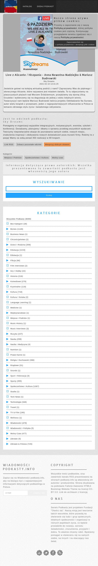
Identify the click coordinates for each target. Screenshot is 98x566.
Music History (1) (18, 323)
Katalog (27, 6)
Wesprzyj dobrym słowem (57, 144)
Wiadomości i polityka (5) (22, 428)
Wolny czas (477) (18, 433)
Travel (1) (14, 407)
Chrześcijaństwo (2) (19, 239)
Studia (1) (15, 392)
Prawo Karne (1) (17, 355)
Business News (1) (19, 234)
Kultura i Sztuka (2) (19, 297)
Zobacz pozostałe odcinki (29, 144)
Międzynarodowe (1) (19, 313)
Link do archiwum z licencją (73, 492)
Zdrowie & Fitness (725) (21, 444)
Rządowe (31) (16, 365)
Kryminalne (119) (18, 287)
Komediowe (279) (18, 281)
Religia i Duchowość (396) (22, 360)
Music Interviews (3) (19, 329)
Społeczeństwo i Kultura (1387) (24, 386)
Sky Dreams (13, 121)
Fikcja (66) (15, 260)
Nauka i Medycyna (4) (20, 344)
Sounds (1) (15, 371)
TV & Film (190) (17, 413)
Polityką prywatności (65, 28)
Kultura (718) (16, 292)
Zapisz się (37, 493)
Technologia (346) (18, 402)
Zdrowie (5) (15, 439)
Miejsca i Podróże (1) (20, 318)
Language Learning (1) (20, 302)
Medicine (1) (16, 308)
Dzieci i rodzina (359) (20, 245)
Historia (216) (16, 276)
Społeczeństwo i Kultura (36, 158)
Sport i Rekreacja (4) (20, 376)
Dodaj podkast (45, 6)
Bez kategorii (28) (18, 224)
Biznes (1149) (16, 229)
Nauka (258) (16, 339)
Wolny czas (57, 158)
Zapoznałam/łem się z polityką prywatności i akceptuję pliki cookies (75, 43)
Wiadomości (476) (18, 423)
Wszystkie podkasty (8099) (18, 219)
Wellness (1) (16, 418)
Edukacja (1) (16, 255)
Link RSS (8, 144)
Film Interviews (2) (18, 266)
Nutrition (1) (15, 350)
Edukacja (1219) (17, 250)
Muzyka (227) (16, 334)
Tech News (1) (16, 397)
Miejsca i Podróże (13, 158)
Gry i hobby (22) (18, 271)
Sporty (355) (16, 381)
